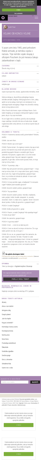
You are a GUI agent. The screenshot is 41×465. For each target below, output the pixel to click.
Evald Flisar (11, 27)
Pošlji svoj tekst (20, 279)
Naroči (35, 382)
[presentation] (15, 387)
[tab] (20, 65)
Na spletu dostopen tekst (13, 254)
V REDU (18, 10)
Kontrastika (34, 403)
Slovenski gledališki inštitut (26, 399)
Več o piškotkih (18, 13)
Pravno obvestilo (12, 405)
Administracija (21, 405)
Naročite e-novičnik (10, 379)
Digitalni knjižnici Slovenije (23, 266)
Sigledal (21, 403)
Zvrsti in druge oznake (20, 82)
